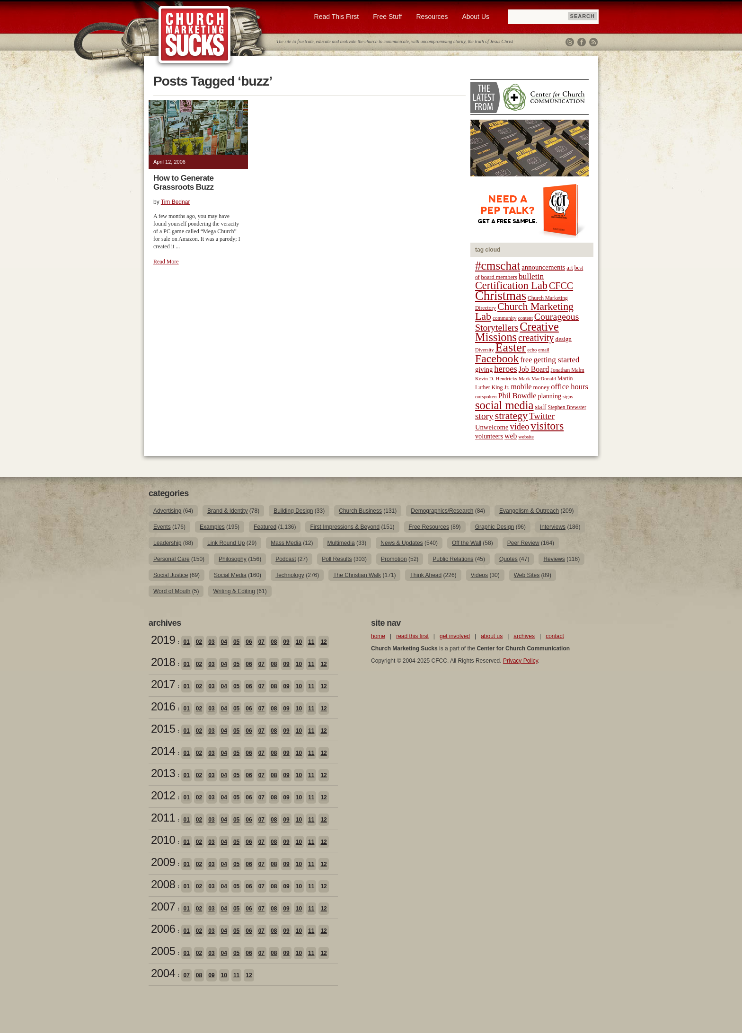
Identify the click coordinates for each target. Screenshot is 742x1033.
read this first (412, 636)
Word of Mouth (171, 591)
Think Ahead (426, 575)
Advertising (167, 511)
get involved (455, 636)
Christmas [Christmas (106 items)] (500, 296)
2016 (163, 706)
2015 (163, 728)
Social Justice (170, 575)
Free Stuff (387, 16)
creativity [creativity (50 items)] (536, 338)
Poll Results (337, 559)
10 (299, 642)
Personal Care (171, 559)
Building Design (293, 511)
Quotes (508, 559)
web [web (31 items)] (510, 436)
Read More (166, 261)
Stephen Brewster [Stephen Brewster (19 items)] (567, 407)
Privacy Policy (520, 660)
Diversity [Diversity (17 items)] (484, 349)
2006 (163, 928)
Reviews (554, 559)
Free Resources (429, 527)
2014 (163, 750)
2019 (163, 639)
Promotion (394, 559)
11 (311, 642)
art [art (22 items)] (569, 267)
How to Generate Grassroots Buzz (183, 183)
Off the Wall (466, 543)
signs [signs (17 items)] (568, 396)
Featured (265, 527)
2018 (163, 662)
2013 (163, 773)
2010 (163, 839)
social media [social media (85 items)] (504, 405)
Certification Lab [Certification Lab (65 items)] (511, 285)
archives (524, 636)
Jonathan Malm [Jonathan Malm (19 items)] (567, 370)
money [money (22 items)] (541, 387)
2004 (163, 973)
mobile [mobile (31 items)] (521, 387)
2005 (163, 951)
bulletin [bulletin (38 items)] (531, 276)
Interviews (552, 527)
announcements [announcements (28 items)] (543, 267)
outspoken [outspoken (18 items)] (486, 396)
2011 (163, 817)
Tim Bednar (175, 202)
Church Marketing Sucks (194, 35)
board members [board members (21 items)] (499, 277)
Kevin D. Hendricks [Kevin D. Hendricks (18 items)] (496, 378)
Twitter (569, 42)
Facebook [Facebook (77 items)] (497, 358)
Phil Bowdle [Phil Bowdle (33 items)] (517, 396)
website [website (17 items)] (526, 436)
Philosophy (233, 559)
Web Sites (526, 575)
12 (323, 642)
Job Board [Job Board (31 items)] (534, 369)
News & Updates (401, 543)
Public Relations (453, 559)
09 (286, 642)
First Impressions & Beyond (345, 527)
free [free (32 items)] (526, 360)
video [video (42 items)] (520, 426)
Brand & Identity (227, 511)
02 (199, 642)
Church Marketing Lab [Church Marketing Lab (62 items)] (524, 311)
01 (186, 642)
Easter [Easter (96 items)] (510, 347)
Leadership (167, 543)
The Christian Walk (357, 575)
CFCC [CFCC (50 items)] (561, 285)
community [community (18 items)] (504, 318)
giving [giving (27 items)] (484, 369)
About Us (475, 16)
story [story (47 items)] (484, 416)
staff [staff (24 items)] (541, 407)
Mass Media (286, 543)
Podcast (285, 559)
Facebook (581, 42)
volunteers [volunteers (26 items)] (489, 436)
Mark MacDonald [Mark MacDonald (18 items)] (537, 378)
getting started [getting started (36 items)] (556, 359)
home (378, 636)
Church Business (360, 511)
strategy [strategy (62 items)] (511, 415)
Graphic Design (494, 527)
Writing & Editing (234, 591)
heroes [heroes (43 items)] (505, 369)
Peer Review (523, 543)
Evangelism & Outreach (529, 511)
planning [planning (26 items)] (549, 396)
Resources (432, 16)
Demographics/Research (442, 511)
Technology (289, 575)
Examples (212, 527)
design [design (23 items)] (564, 338)
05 (236, 642)
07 (261, 642)
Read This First (336, 16)
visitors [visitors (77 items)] (547, 426)
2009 (163, 862)
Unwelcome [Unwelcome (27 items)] (492, 427)
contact (555, 636)
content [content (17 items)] (525, 318)
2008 (163, 884)
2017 (163, 684)
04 (224, 642)
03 (211, 642)
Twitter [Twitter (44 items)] (542, 416)
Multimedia (341, 543)
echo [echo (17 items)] (532, 349)
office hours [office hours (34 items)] (569, 386)
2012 (163, 795)
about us (492, 636)
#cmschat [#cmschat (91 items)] (497, 265)
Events (162, 527)
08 (274, 642)
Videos (479, 575)
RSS (593, 42)
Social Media (230, 575)
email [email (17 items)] (543, 349)
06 (249, 642)
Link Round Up (226, 543)
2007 (163, 906)
